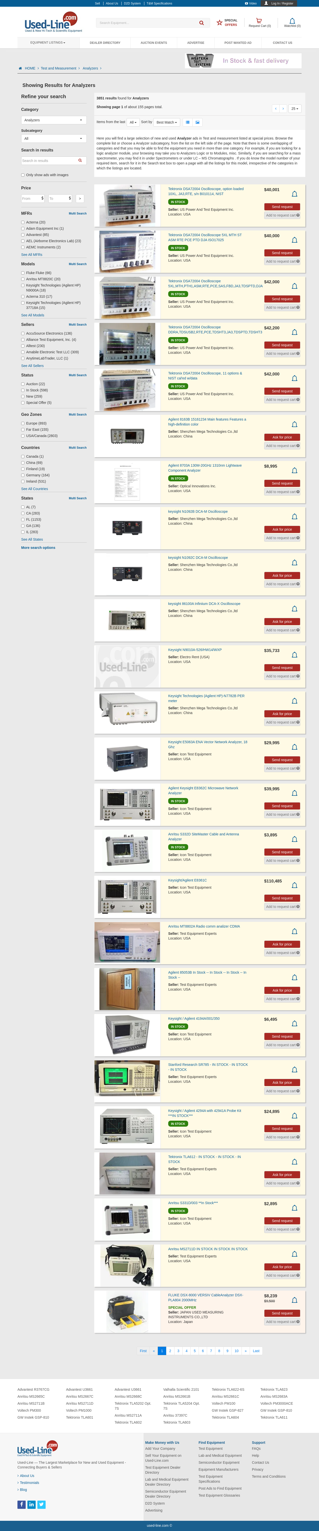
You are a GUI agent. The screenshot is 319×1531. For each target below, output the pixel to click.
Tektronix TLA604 (225, 1417)
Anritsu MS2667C (79, 1396)
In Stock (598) (34, 390)
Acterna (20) (33, 222)
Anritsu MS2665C (31, 1396)
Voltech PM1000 (78, 1410)
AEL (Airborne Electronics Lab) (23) (51, 241)
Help (255, 1456)
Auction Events (154, 43)
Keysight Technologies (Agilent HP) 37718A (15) (50, 305)
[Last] (256, 1351)
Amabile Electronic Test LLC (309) (50, 352)
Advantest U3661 (79, 1389)
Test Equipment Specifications (211, 1478)
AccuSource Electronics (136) (46, 333)
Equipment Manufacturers (219, 1469)
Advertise (195, 43)
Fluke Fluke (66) (36, 273)
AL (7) (28, 507)
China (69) (31, 463)
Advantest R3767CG (33, 1389)
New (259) (31, 396)
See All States (32, 539)
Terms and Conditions (269, 1476)
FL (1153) (31, 519)
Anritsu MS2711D (79, 1403)
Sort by (146, 122)
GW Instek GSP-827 (227, 1410)
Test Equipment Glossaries (219, 1495)
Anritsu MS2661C (225, 1396)
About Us (25, 1476)
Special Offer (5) (36, 403)
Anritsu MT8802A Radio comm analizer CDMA (204, 926)
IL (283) (29, 532)
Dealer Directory (105, 43)
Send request (282, 207)
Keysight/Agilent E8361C (187, 880)
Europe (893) (34, 423)
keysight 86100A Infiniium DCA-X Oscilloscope (204, 604)
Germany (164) (35, 475)
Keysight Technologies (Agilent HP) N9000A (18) (50, 287)
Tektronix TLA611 (274, 1417)
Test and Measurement (61, 68)
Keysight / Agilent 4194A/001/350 (194, 1019)
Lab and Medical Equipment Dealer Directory (167, 1481)
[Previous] (154, 1351)
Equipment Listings (47, 42)
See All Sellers (32, 366)
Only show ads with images (45, 175)
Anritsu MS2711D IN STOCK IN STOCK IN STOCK (208, 1249)
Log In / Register (282, 3)
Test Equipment (211, 1449)
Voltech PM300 (29, 1410)
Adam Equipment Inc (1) (42, 228)
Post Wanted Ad (238, 43)
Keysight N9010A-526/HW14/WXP (195, 650)
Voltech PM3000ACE (276, 1403)
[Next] (245, 1351)
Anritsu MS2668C (128, 1396)
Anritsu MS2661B (176, 1396)
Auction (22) (33, 384)
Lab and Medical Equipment (220, 1456)
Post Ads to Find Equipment (220, 1488)
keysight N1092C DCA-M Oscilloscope (198, 558)
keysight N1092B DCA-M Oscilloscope (198, 511)
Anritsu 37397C (175, 1415)
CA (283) (30, 513)
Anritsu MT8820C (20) (41, 279)
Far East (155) (35, 430)
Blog (22, 1490)
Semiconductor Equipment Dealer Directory (165, 1493)
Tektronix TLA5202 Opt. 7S (133, 1405)
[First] (143, 1351)
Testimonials (28, 1483)
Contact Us (282, 43)
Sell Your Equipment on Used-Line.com (163, 1458)
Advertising (153, 1510)
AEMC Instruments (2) (41, 247)
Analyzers (92, 68)
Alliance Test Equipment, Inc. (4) (48, 340)
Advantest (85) (35, 235)
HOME (32, 68)
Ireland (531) (33, 481)
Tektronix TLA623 (274, 1389)
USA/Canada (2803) (39, 436)
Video (251, 3)
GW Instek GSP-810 (33, 1417)
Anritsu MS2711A (128, 1415)
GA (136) (30, 526)
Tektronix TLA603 (176, 1422)
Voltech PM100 (223, 1403)
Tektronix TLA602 (128, 1422)
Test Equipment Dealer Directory (163, 1469)
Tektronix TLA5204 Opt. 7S (181, 1405)
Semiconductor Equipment (219, 1462)
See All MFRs (31, 255)
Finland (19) (33, 469)
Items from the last (111, 122)
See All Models (32, 315)
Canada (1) (32, 456)
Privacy (257, 1469)
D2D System (155, 1503)
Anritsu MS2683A (274, 1396)
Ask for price (282, 437)
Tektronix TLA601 (79, 1417)
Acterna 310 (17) (36, 296)
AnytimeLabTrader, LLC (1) (44, 358)
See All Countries (34, 489)
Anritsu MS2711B (31, 1403)
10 (237, 1351)
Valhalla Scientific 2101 (181, 1389)
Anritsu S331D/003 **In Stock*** (193, 1203)
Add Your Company (160, 1449)
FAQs (256, 1449)
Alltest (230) (33, 346)
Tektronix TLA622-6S (228, 1389)
